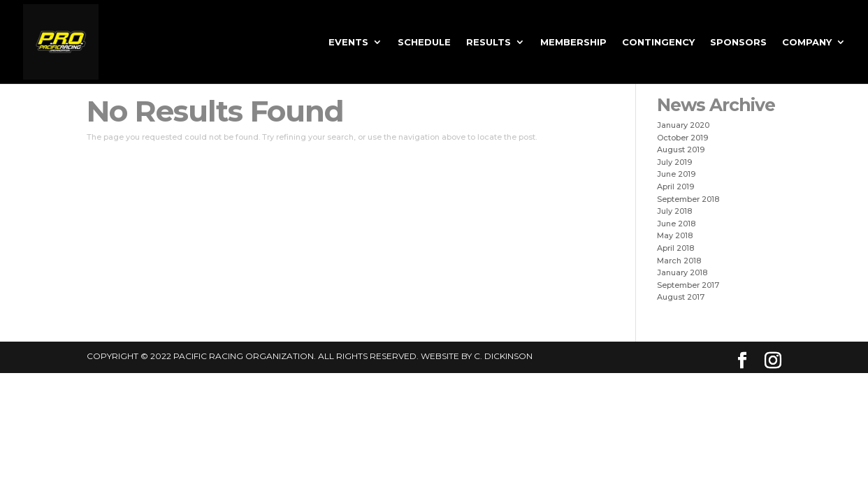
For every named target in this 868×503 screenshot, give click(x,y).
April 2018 (675, 248)
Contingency (658, 42)
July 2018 (674, 211)
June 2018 (676, 223)
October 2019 (682, 138)
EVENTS (348, 42)
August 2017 (680, 297)
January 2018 (682, 272)
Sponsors (738, 42)
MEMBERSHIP (573, 42)
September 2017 (688, 285)
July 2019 (674, 162)
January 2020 (683, 125)
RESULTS (488, 42)
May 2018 (675, 235)
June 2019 (676, 174)
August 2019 (680, 149)
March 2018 (679, 260)
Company (807, 42)
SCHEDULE (424, 42)
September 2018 (688, 199)
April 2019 (675, 186)
